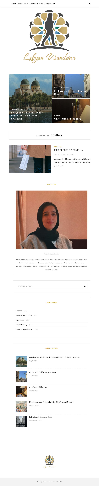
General (58, 147)
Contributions (36, 3)
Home (14, 3)
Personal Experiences (24, 329)
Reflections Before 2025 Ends (40, 417)
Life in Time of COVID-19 (69, 149)
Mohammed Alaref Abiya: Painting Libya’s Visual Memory (51, 402)
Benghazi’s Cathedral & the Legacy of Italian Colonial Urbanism (54, 357)
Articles (22, 3)
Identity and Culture (24, 315)
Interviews (20, 320)
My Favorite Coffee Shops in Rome (42, 372)
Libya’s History (21, 325)
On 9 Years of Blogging (38, 387)
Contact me (50, 3)
